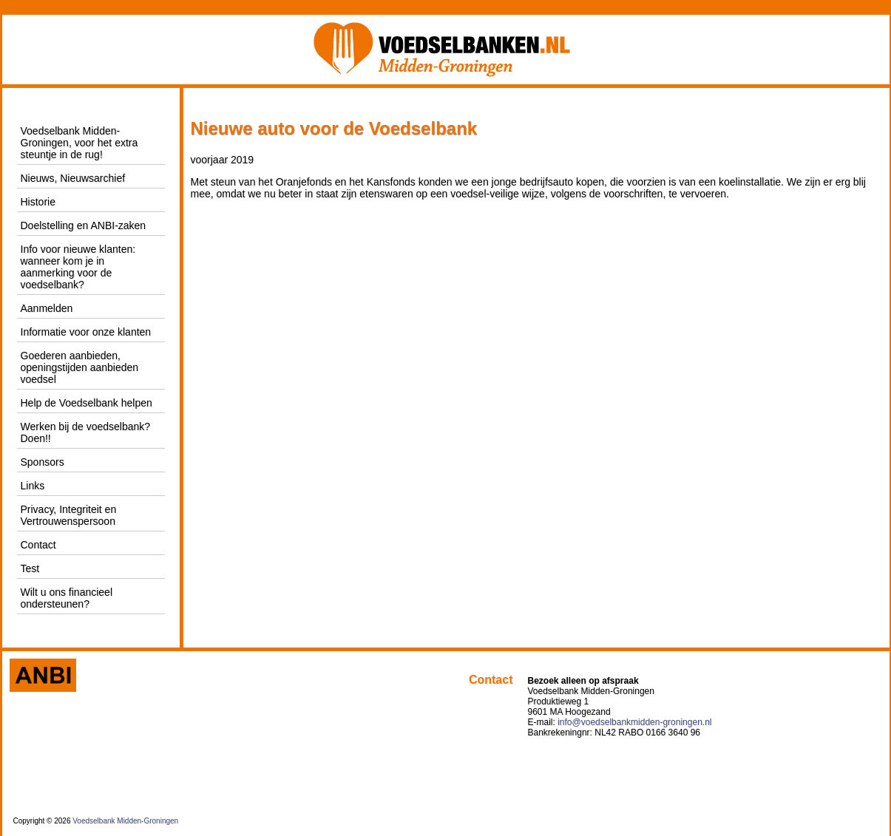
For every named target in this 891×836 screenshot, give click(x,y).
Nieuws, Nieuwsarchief (73, 178)
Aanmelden (47, 308)
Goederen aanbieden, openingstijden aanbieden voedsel (80, 367)
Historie (38, 202)
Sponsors (42, 462)
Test (30, 568)
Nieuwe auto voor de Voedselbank (334, 128)
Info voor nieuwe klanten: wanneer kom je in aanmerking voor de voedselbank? (78, 266)
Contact (38, 545)
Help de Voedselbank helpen (86, 403)
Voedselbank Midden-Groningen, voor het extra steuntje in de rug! (79, 142)
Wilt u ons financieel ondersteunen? (67, 598)
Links (33, 486)
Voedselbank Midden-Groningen (125, 821)
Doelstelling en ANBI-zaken (83, 225)
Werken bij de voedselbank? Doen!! (86, 432)
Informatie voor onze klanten (86, 332)
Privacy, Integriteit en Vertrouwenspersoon (69, 515)
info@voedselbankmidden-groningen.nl (634, 722)
